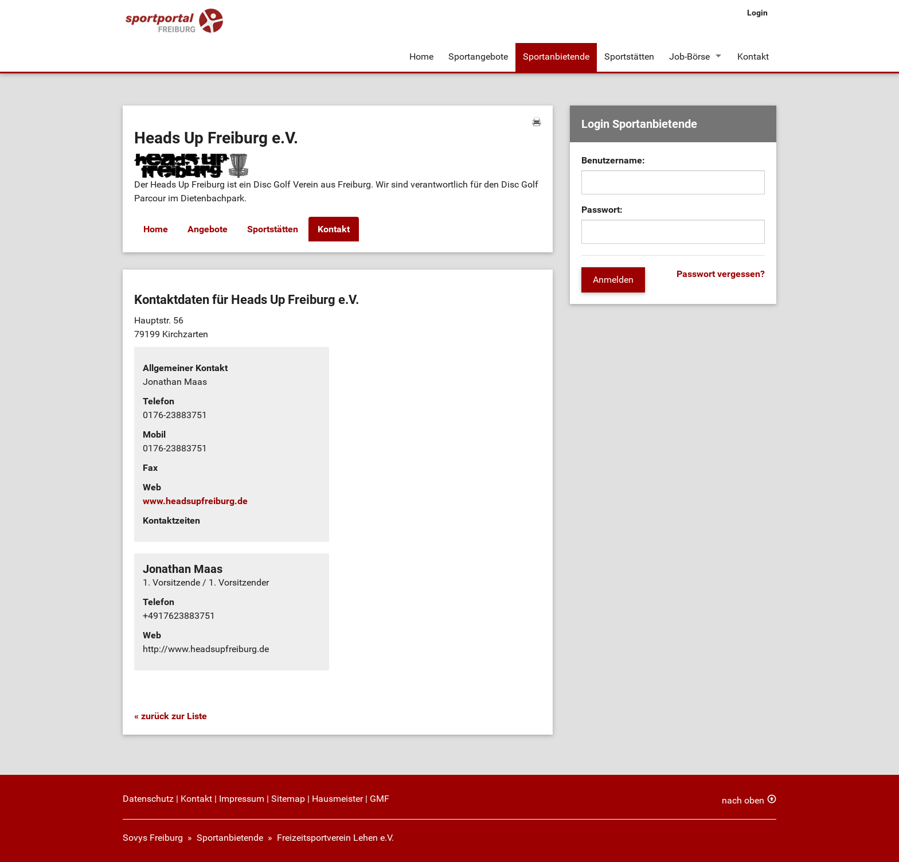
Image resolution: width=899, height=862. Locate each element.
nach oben (743, 800)
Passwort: (602, 209)
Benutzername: (613, 160)
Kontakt (753, 56)
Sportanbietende (556, 56)
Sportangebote (478, 56)
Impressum (241, 798)
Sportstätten (629, 56)
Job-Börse (689, 56)
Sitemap (288, 798)
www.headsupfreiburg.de (195, 501)
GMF (379, 798)
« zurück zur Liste (170, 716)
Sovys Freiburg (153, 837)
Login (757, 12)
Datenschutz (148, 798)
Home (421, 56)
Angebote (207, 229)
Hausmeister (337, 798)
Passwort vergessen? (721, 273)
